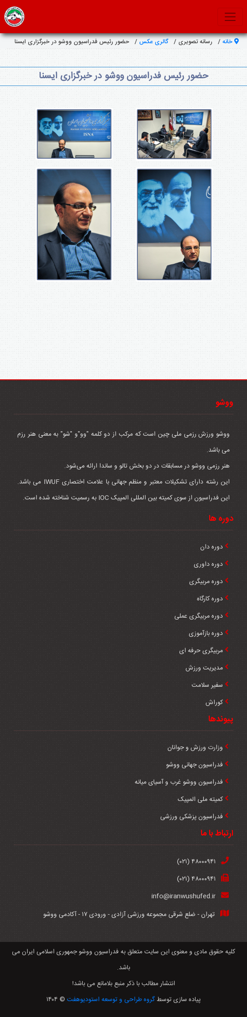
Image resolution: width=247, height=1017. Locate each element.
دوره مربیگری (206, 581)
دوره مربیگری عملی (198, 616)
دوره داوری (208, 564)
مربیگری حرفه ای (201, 650)
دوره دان (211, 547)
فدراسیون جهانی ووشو (194, 765)
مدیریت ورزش (204, 668)
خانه (230, 42)
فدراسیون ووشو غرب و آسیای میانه (179, 782)
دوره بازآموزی (206, 633)
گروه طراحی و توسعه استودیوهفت (111, 999)
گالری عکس (153, 42)
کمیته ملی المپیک (200, 799)
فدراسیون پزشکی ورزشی (191, 816)
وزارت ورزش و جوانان (195, 747)
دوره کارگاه (210, 599)
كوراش (214, 702)
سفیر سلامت (207, 685)
